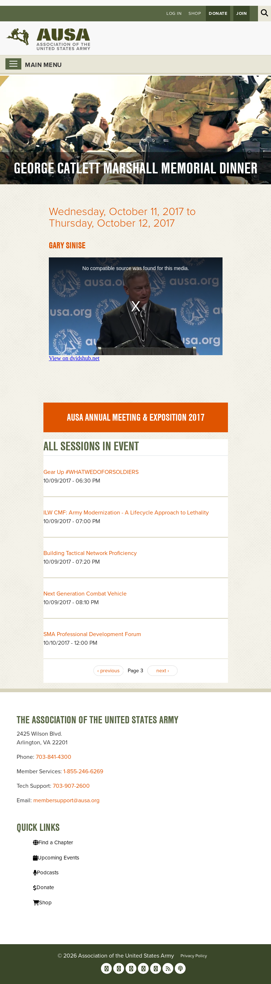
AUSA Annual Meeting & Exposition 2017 (135, 417)
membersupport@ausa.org (66, 800)
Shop (195, 13)
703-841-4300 (53, 757)
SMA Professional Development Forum (92, 634)
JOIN (241, 13)
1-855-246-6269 (83, 771)
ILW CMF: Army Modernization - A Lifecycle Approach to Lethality (126, 512)
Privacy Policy (194, 955)
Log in (174, 13)
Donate (218, 13)
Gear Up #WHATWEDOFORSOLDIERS (91, 472)
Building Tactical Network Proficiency (90, 553)
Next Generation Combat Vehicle (85, 593)
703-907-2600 (71, 786)
